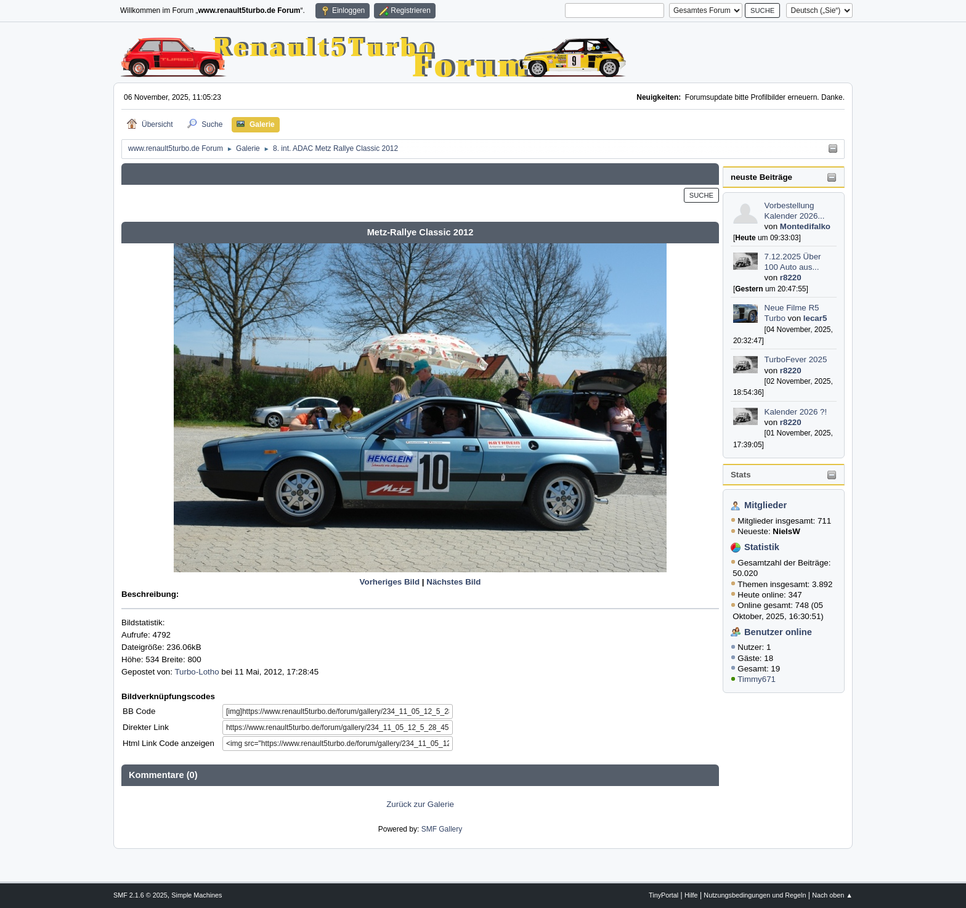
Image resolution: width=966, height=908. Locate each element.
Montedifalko (805, 226)
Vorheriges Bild (390, 581)
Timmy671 (756, 679)
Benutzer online (778, 632)
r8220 (791, 277)
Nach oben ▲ (832, 895)
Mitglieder (765, 505)
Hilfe (691, 895)
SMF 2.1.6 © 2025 (140, 895)
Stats (741, 474)
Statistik (761, 547)
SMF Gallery (442, 829)
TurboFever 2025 (796, 359)
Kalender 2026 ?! (796, 411)
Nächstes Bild (453, 581)
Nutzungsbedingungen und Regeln (755, 895)
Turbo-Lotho (196, 671)
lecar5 (815, 318)
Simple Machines (196, 895)
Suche (701, 195)
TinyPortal (663, 895)
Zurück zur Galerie (420, 804)
